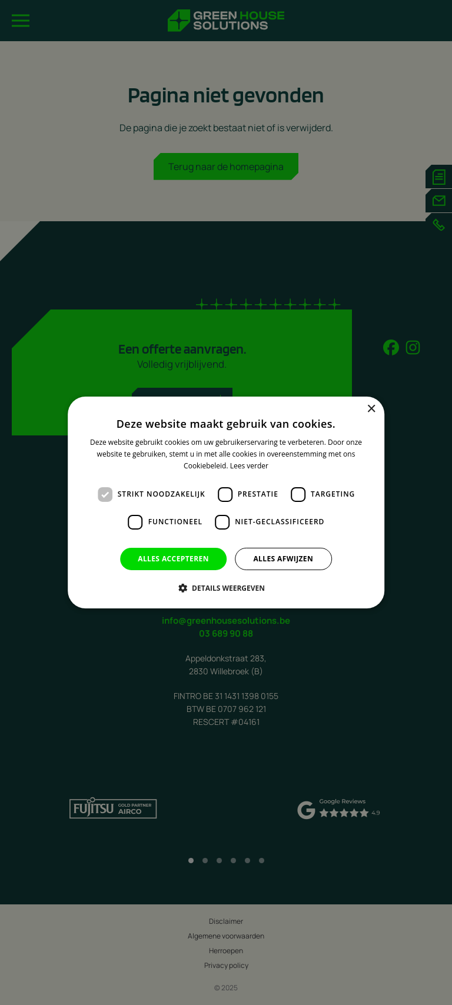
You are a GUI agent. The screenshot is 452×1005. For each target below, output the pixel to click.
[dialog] (226, 502)
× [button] (371, 409)
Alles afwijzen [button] (283, 559)
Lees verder (249, 466)
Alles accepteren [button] (173, 559)
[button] (226, 588)
